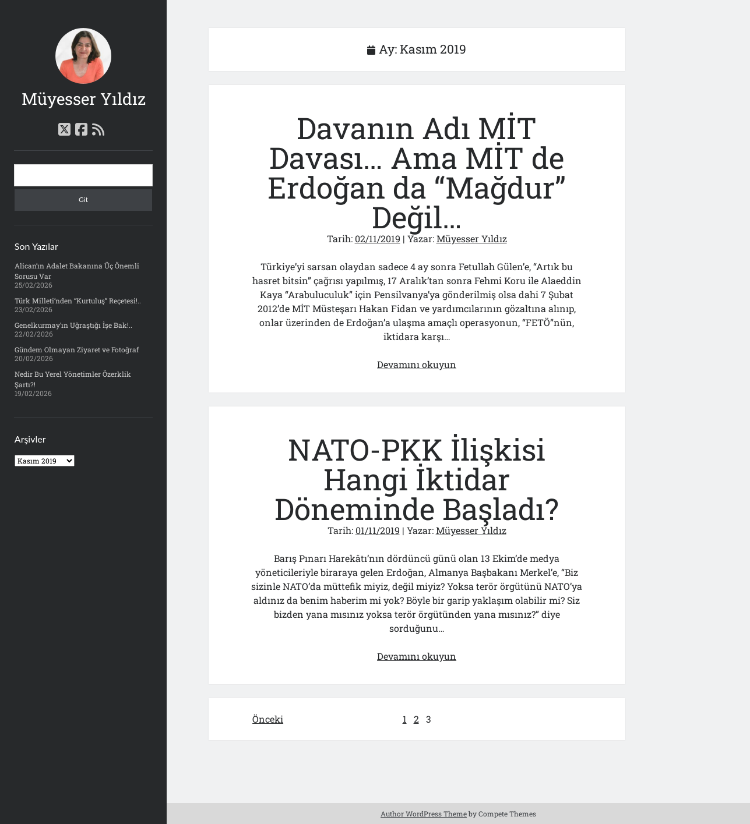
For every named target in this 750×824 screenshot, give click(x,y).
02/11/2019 (377, 238)
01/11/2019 (377, 530)
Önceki (267, 719)
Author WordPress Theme (424, 813)
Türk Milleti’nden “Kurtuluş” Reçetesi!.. (78, 300)
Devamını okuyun (416, 364)
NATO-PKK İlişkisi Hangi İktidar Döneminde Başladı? (416, 479)
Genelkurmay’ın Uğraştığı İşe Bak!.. (73, 325)
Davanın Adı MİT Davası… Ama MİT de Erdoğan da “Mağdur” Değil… (416, 172)
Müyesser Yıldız (84, 98)
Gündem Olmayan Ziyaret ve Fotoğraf (77, 349)
